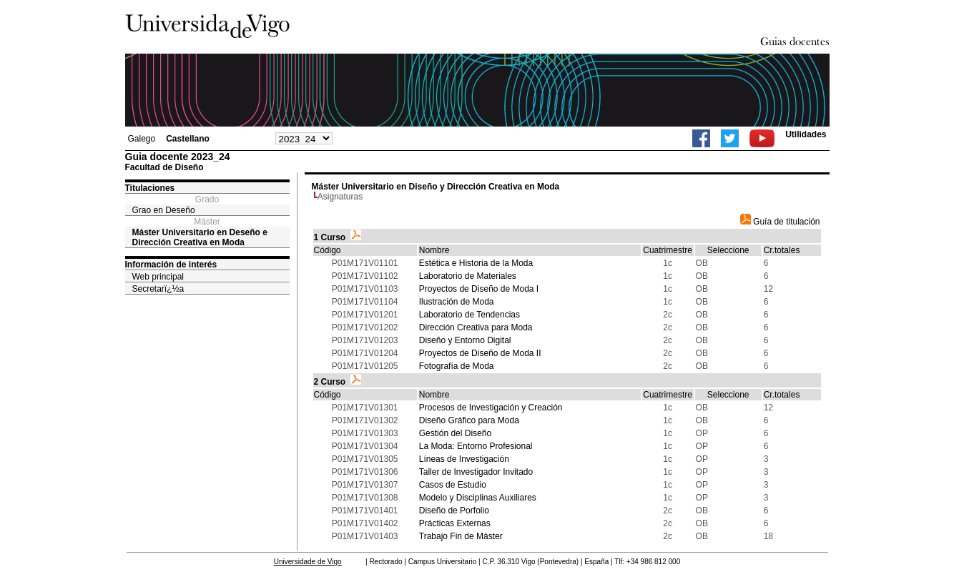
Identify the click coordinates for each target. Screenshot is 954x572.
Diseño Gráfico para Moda (469, 420)
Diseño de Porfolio (454, 511)
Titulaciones (150, 188)
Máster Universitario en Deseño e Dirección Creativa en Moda (199, 237)
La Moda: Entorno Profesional (476, 446)
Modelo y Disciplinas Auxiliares (477, 498)
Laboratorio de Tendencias (469, 315)
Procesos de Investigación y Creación (491, 408)
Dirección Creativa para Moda (476, 327)
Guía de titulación (780, 222)
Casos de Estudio (452, 485)
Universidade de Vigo (308, 562)
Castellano (188, 139)
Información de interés (171, 265)
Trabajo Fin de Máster (461, 536)
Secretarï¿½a (158, 289)
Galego (142, 139)
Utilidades (805, 134)
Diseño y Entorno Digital (465, 340)
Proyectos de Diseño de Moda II (480, 353)
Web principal (158, 277)
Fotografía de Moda (456, 366)
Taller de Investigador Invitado (476, 472)
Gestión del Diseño (455, 433)
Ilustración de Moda (456, 302)
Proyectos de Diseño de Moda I (479, 289)
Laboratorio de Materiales (467, 276)
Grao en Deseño (163, 210)
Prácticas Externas (455, 523)
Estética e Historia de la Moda (476, 263)
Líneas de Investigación (464, 459)
